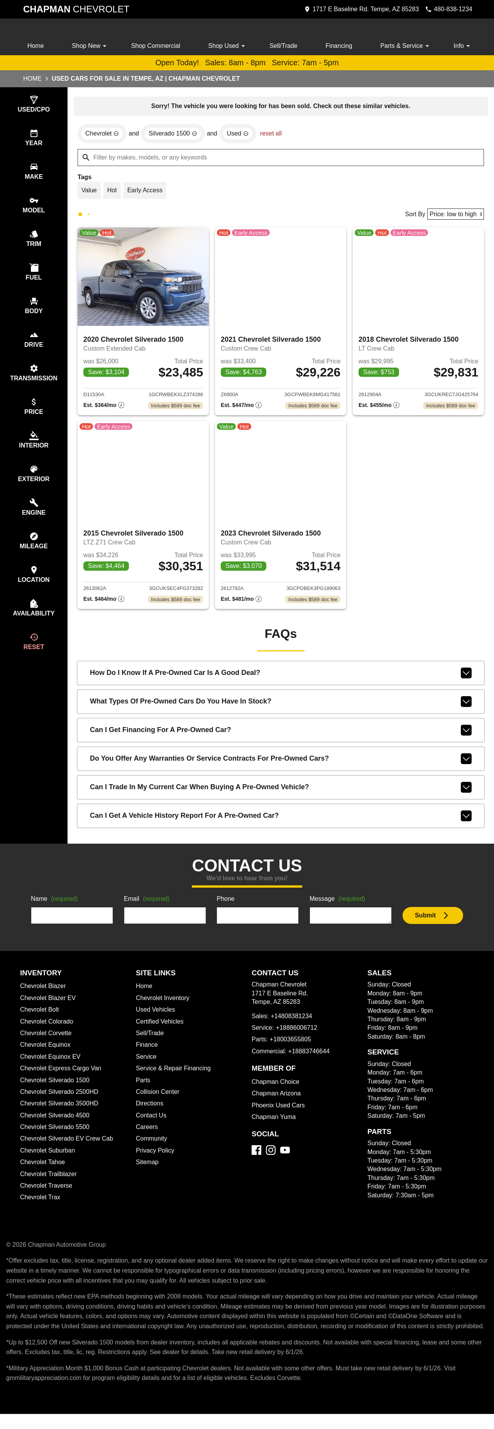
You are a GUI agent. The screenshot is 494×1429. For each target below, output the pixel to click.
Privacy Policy (156, 1155)
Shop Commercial (156, 46)
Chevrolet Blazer (44, 991)
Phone (226, 904)
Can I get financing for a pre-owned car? (281, 735)
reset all (276, 135)
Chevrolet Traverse (47, 1191)
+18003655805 (292, 1044)
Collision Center (159, 1097)
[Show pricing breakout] (103, 409)
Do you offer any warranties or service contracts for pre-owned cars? (281, 763)
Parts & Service (406, 46)
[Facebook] (256, 1155)
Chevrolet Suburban (49, 1155)
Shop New (90, 46)
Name (55, 904)
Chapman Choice (276, 1087)
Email (148, 904)
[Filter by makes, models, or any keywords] (281, 158)
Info (462, 46)
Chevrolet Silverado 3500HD (61, 1108)
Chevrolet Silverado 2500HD (61, 1097)
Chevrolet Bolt (40, 1015)
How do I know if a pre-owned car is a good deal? (281, 678)
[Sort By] (454, 216)
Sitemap (147, 1167)
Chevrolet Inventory (164, 1003)
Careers (147, 1132)
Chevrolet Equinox (46, 1050)
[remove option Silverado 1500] (176, 135)
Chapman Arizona (277, 1098)
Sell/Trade (284, 46)
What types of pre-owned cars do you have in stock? (281, 706)
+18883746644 (312, 1056)
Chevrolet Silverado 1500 (56, 1085)
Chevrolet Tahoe (44, 1167)
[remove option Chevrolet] (103, 135)
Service (146, 1062)
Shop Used (229, 46)
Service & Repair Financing (174, 1073)
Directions (150, 1108)
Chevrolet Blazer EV (49, 1003)
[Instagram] (270, 1155)
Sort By (412, 216)
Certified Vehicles (161, 1027)
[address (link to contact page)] (357, 9)
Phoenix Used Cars (279, 1110)
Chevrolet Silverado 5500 (56, 1132)
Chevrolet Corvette (47, 1038)
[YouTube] (285, 1155)
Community (152, 1144)
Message (339, 904)
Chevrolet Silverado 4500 (57, 1120)
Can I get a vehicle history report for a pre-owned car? (281, 820)
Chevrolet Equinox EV (51, 1062)
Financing (340, 46)
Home (36, 46)
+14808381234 (292, 1021)
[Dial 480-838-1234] (446, 9)
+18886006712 (298, 1033)
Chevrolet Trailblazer (50, 1179)
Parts (143, 1085)
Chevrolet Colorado (48, 1027)
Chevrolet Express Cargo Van (62, 1073)
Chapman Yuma (274, 1122)
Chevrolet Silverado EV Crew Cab (68, 1144)
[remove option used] (242, 135)
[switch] (34, 105)
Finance (147, 1050)
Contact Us (152, 1120)
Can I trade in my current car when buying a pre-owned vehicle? (281, 792)
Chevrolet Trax (41, 1202)
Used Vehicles (156, 1015)
